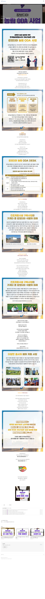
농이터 (4, 543)
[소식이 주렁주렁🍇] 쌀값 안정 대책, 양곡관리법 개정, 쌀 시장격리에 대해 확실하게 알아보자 (14, 509)
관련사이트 (2, 554)
